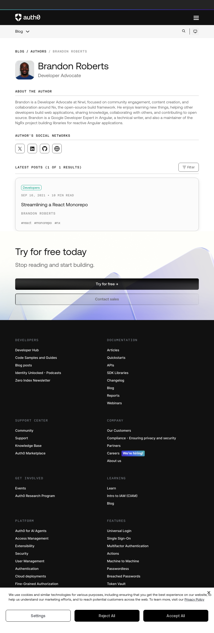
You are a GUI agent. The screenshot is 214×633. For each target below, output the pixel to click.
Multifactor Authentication (128, 546)
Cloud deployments (30, 576)
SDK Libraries (117, 373)
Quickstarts (116, 358)
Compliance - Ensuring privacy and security (141, 438)
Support (21, 438)
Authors (38, 51)
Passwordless (118, 569)
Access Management (31, 538)
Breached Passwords (123, 576)
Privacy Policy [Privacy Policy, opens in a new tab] (195, 600)
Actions (113, 554)
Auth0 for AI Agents (31, 531)
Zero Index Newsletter (32, 380)
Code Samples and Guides (36, 358)
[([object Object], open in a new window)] (20, 148)
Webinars (114, 403)
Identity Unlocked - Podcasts (38, 373)
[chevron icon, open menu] (27, 31)
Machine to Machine (123, 561)
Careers (126, 453)
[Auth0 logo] (104, 17)
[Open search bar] (184, 31)
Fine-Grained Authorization (36, 584)
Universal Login (119, 531)
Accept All (176, 617)
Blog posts (23, 365)
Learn (111, 488)
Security (21, 554)
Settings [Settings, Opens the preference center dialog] (38, 617)
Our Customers (119, 431)
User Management (29, 561)
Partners (114, 446)
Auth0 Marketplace (30, 453)
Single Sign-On (119, 538)
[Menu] (196, 17)
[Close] (209, 594)
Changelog (115, 380)
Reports (113, 396)
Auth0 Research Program (35, 496)
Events (20, 488)
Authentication (27, 569)
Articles (113, 350)
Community (24, 431)
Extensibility (24, 546)
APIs (110, 365)
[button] (107, 284)
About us (114, 461)
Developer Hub (27, 350)
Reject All (107, 617)
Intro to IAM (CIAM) (122, 496)
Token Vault (116, 584)
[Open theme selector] (195, 31)
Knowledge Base (28, 446)
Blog (19, 31)
